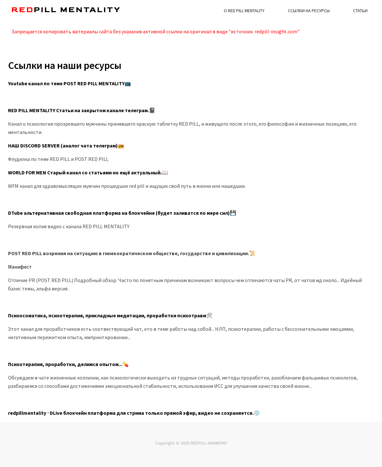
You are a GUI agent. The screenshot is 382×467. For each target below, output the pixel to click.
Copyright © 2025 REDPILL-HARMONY (191, 443)
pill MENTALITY (66, 9)
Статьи (360, 10)
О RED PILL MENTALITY (244, 10)
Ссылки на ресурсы (309, 10)
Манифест (20, 266)
